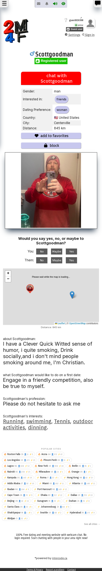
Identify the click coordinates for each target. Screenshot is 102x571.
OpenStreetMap (77, 323)
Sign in (87, 35)
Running (13, 421)
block (51, 145)
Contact (71, 569)
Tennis (62, 421)
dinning (37, 427)
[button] (30, 289)
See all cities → (92, 524)
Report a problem (55, 569)
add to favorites (51, 135)
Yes (71, 251)
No (42, 251)
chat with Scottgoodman (51, 78)
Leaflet (60, 323)
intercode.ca (59, 558)
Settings (72, 35)
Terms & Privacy (34, 569)
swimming (38, 421)
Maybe (56, 251)
